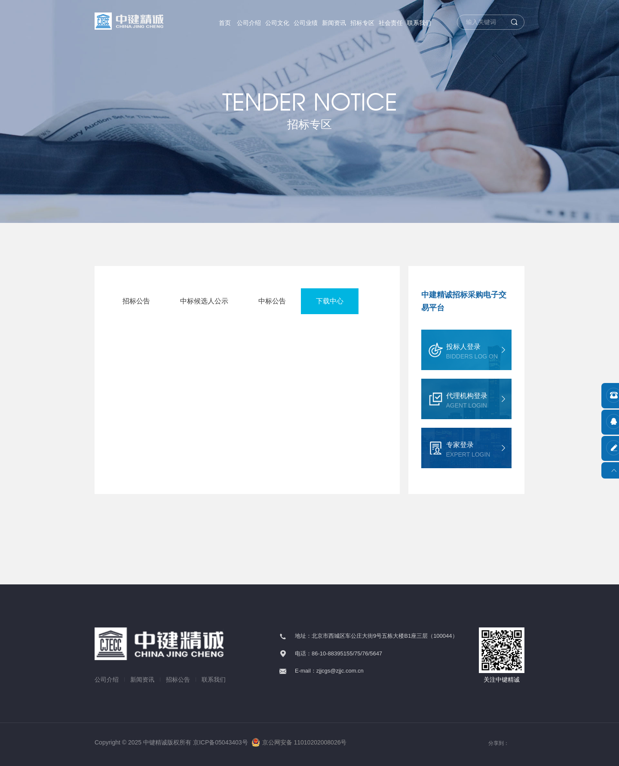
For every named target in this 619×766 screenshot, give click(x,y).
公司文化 (277, 22)
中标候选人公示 (204, 301)
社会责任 (391, 22)
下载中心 (329, 301)
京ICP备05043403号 (220, 742)
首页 (225, 22)
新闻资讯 (334, 22)
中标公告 (272, 301)
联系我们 (419, 22)
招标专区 (362, 22)
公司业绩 (306, 22)
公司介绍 (249, 22)
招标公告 (136, 301)
